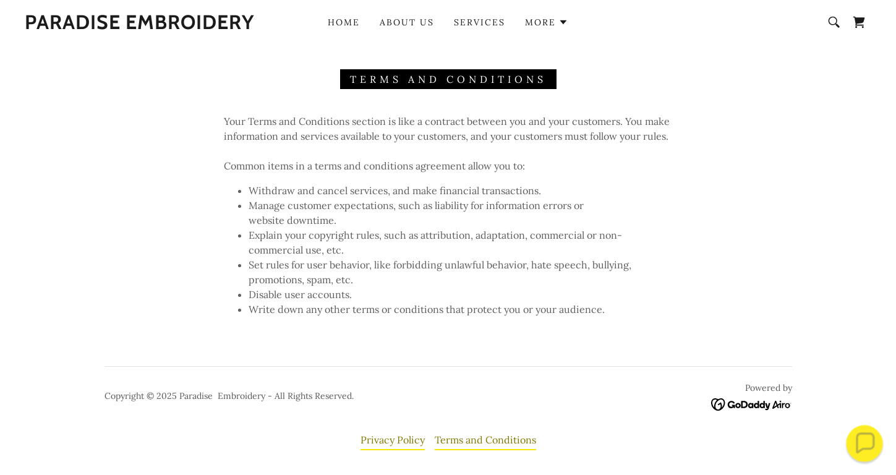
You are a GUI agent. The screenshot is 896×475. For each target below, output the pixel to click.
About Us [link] (407, 22)
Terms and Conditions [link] (485, 440)
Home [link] (344, 22)
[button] (546, 22)
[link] (139, 25)
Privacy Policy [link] (393, 440)
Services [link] (479, 22)
